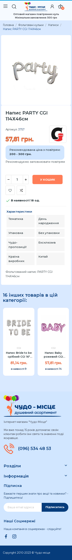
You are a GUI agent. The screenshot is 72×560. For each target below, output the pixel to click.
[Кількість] (17, 179)
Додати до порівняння (21, 190)
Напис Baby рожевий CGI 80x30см (53, 355)
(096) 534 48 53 (34, 448)
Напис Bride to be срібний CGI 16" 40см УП (19, 355)
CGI (19, 348)
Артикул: (11, 129)
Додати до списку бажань (10, 190)
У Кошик (47, 179)
